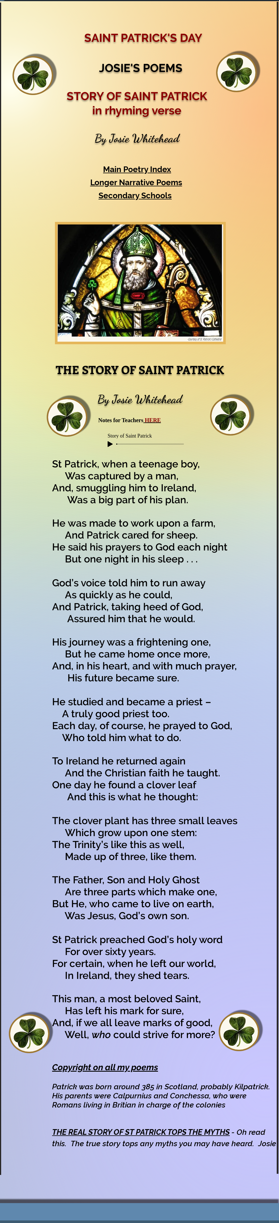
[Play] (110, 444)
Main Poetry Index (137, 169)
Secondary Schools (135, 195)
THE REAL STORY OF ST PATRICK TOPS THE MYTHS (141, 1132)
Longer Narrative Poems (136, 182)
